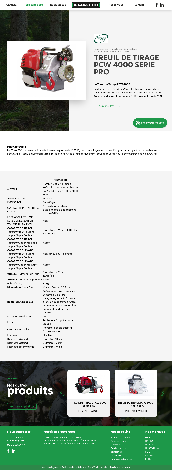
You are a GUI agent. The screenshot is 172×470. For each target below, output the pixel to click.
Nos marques (58, 5)
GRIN (147, 437)
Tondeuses (116, 455)
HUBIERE (149, 444)
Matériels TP (117, 444)
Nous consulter (108, 106)
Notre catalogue (33, 5)
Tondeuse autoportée (121, 459)
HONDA (149, 441)
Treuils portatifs (119, 49)
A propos (11, 5)
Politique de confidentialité (75, 467)
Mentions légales (50, 467)
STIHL (148, 459)
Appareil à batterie (120, 437)
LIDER (148, 451)
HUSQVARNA (152, 448)
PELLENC (149, 455)
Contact (139, 5)
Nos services (115, 5)
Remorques (116, 451)
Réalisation (120, 467)
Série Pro (133, 49)
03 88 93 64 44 (16, 445)
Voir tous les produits (22, 406)
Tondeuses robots (119, 441)
